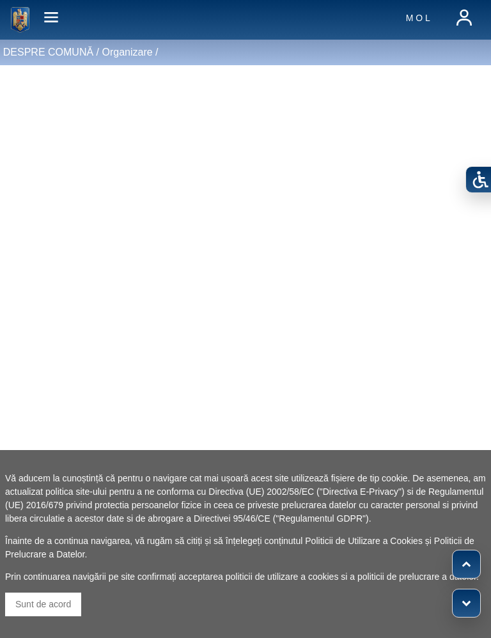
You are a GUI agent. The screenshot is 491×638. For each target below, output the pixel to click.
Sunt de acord (43, 604)
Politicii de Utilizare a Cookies (364, 541)
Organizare (127, 52)
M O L (418, 18)
